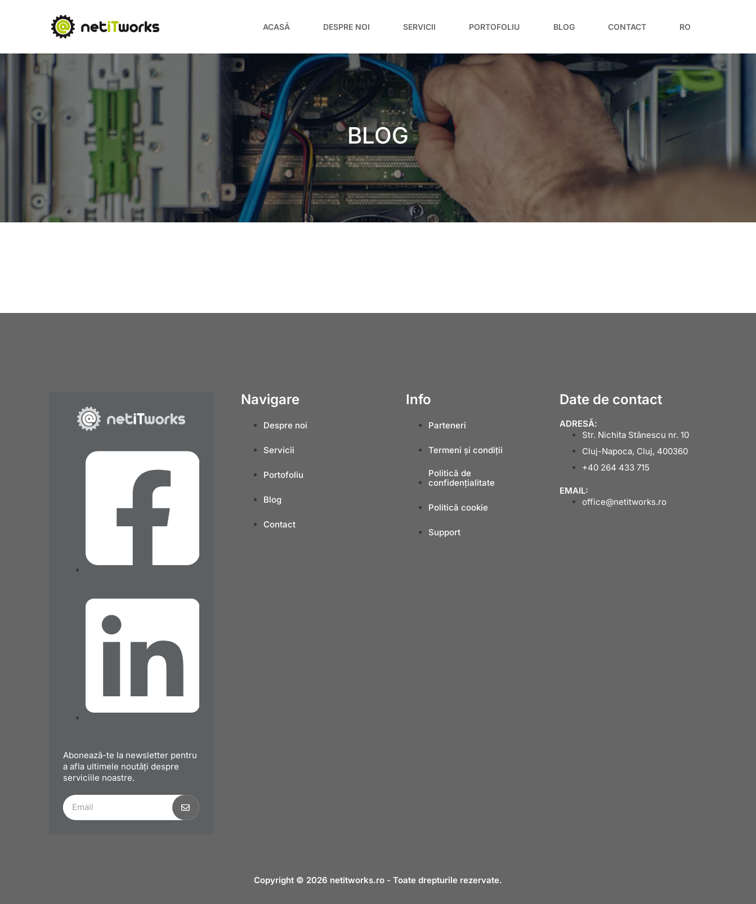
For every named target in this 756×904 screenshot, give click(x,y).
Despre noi (346, 27)
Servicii (419, 27)
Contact (627, 27)
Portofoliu (494, 27)
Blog (564, 27)
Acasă (276, 27)
